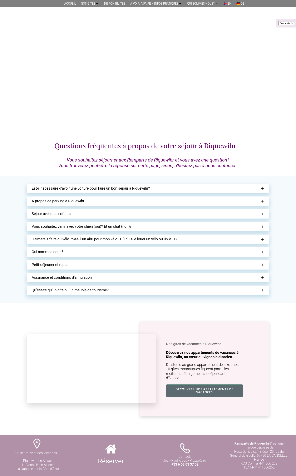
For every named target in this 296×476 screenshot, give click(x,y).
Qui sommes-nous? (202, 3)
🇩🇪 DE (240, 3)
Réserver (111, 461)
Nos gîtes (90, 3)
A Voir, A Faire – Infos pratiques (156, 3)
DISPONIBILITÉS (114, 3)
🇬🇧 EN (227, 3)
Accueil (70, 3)
